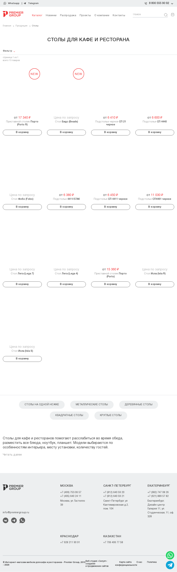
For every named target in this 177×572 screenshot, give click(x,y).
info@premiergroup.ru (16, 512)
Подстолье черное (110, 123)
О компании (101, 15)
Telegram (33, 3)
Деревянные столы (139, 405)
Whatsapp (13, 3)
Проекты (85, 15)
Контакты (119, 15)
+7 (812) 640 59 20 (113, 492)
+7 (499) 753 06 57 (70, 492)
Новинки (51, 15)
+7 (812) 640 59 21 (113, 496)
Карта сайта (125, 562)
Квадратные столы (69, 415)
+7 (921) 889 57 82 (158, 496)
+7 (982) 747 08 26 (158, 492)
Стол (66, 122)
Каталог (37, 15)
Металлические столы (92, 405)
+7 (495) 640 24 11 (70, 496)
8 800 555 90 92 (159, 3)
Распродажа (68, 15)
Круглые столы (111, 415)
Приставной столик (22, 123)
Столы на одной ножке (42, 405)
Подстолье (155, 122)
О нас (139, 562)
